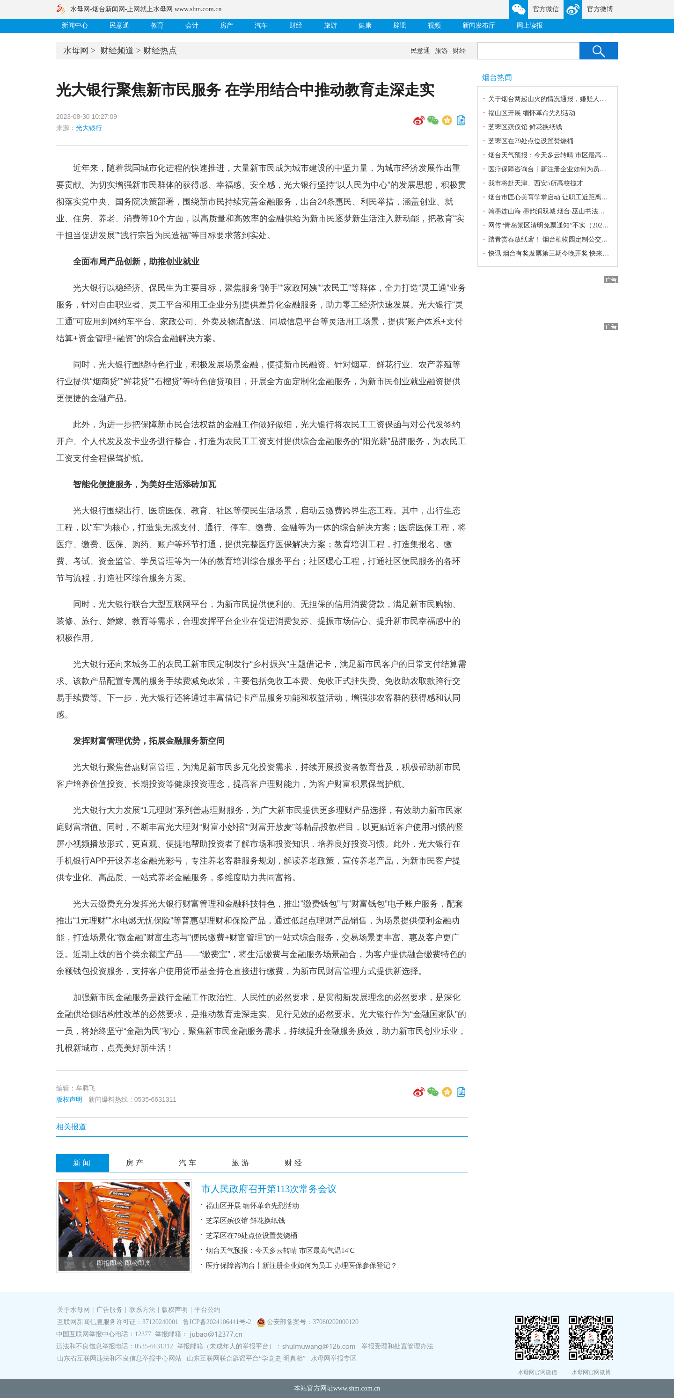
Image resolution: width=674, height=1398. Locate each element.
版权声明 (69, 1099)
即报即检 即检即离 (124, 1263)
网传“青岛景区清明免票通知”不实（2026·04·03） (558, 225)
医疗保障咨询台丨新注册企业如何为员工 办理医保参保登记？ (301, 1265)
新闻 (83, 1163)
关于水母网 (74, 1309)
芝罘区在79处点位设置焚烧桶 (251, 1235)
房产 (226, 25)
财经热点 (160, 50)
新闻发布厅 (478, 25)
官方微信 (546, 9)
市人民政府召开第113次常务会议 (269, 1189)
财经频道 (117, 50)
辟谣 (399, 25)
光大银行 (89, 128)
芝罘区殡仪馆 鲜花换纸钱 (245, 1220)
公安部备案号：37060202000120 (313, 1321)
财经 (295, 25)
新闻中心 (75, 25)
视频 (434, 25)
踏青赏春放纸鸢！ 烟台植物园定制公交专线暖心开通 (564, 239)
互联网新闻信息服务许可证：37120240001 (117, 1321)
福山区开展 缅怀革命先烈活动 (252, 1205)
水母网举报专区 (334, 1358)
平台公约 (207, 1309)
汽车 (261, 25)
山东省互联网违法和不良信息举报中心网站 (119, 1358)
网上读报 (530, 25)
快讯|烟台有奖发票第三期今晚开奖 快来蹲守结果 (558, 253)
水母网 (75, 50)
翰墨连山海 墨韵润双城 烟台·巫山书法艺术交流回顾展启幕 (572, 211)
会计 (191, 25)
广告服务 (109, 1309)
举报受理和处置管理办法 (397, 1346)
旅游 (330, 25)
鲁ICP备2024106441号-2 (218, 1321)
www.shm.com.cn (357, 1388)
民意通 (119, 25)
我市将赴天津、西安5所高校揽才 (535, 183)
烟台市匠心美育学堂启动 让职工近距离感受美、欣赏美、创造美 (581, 197)
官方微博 (600, 9)
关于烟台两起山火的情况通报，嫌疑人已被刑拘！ (560, 98)
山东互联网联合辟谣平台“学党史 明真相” (246, 1358)
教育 (157, 25)
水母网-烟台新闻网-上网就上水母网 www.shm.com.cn (145, 9)
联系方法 (142, 1309)
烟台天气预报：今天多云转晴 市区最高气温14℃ (280, 1250)
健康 (365, 25)
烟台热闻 (497, 77)
